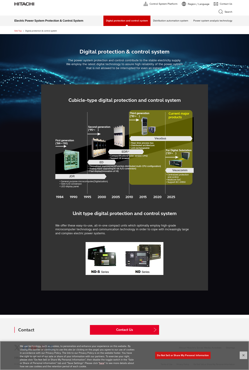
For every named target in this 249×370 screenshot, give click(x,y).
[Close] (243, 355)
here (101, 363)
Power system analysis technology (212, 20)
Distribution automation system (170, 20)
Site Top (18, 31)
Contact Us (124, 330)
